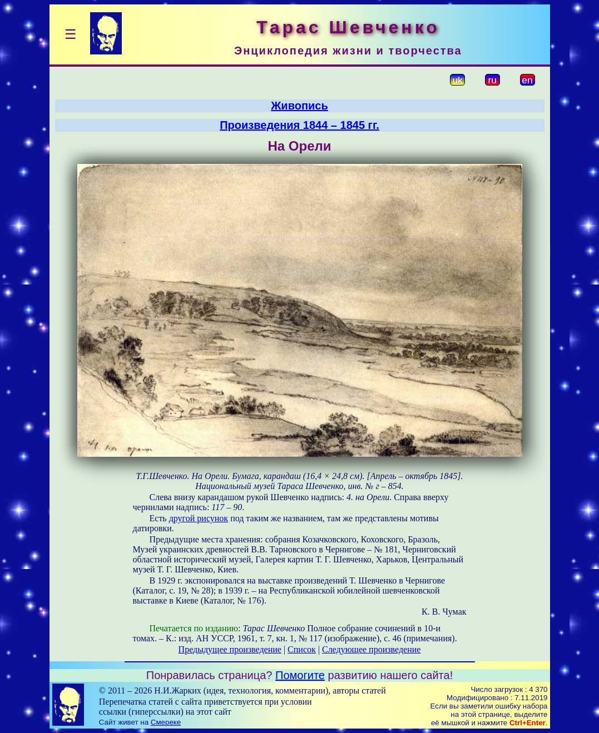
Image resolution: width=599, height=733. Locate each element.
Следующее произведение (371, 649)
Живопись (299, 105)
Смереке (166, 722)
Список (302, 649)
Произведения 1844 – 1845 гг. (299, 125)
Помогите (300, 675)
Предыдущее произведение (230, 649)
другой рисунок (198, 518)
